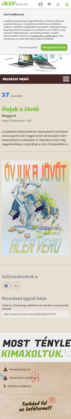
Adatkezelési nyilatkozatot (44, 35)
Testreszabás (28, 47)
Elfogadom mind (54, 47)
